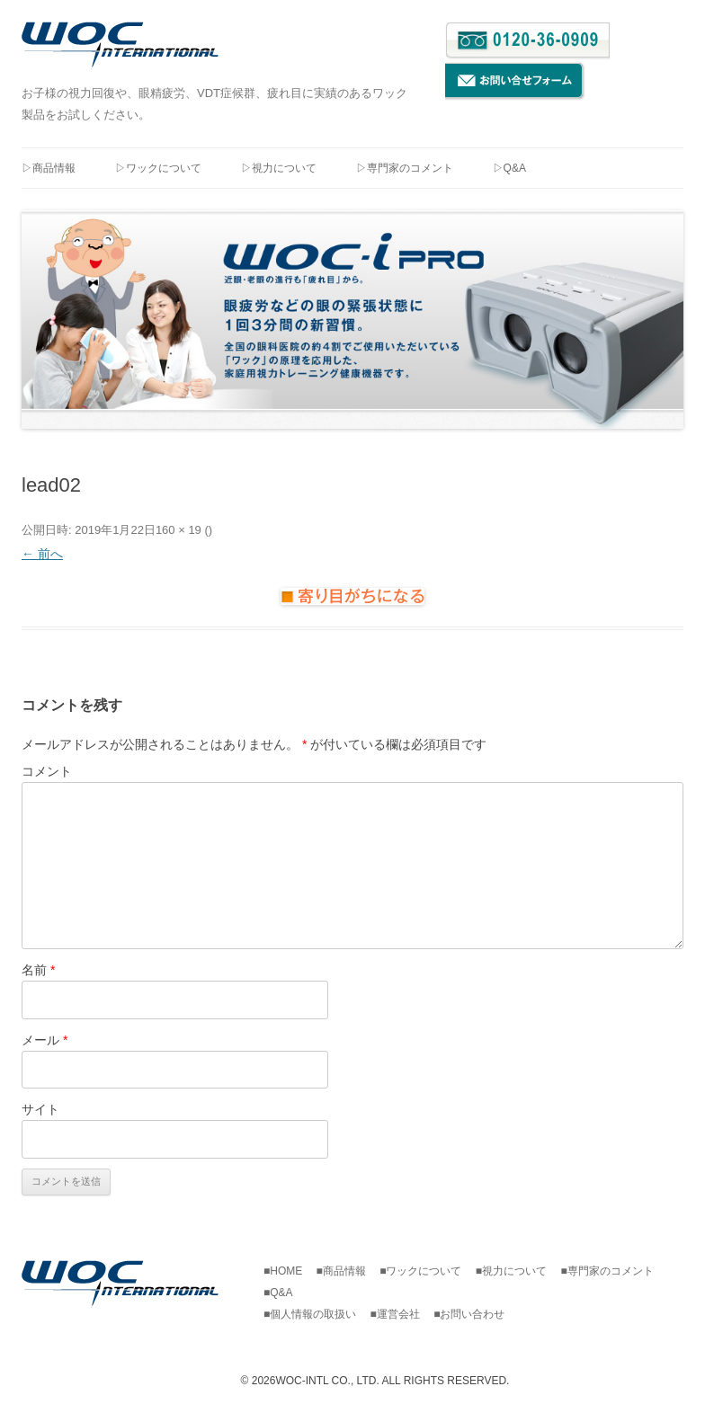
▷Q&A (509, 168)
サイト (40, 1109)
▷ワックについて (158, 168)
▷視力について (279, 168)
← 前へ (42, 554)
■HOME (288, 1271)
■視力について (517, 1271)
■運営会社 (400, 1314)
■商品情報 (347, 1271)
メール (44, 1040)
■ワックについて (425, 1271)
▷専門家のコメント (404, 168)
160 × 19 (178, 530)
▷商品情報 (49, 168)
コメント (47, 771)
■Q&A (278, 1292)
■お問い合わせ (468, 1314)
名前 (38, 970)
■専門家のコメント (612, 1271)
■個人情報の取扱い (315, 1314)
